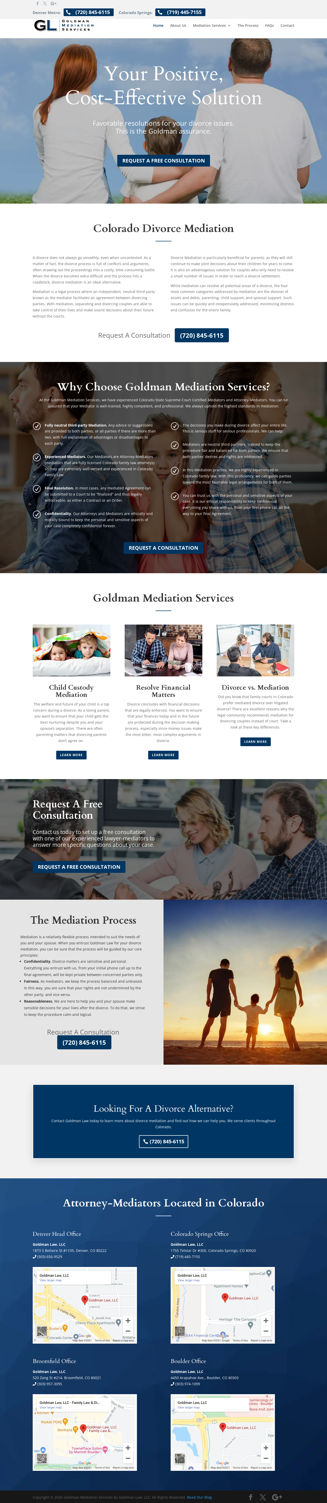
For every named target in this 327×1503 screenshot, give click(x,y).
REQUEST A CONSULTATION (163, 547)
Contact (287, 26)
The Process (248, 26)
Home (158, 26)
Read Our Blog (199, 1497)
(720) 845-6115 (202, 335)
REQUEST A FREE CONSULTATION (163, 160)
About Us (178, 26)
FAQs (269, 26)
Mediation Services (209, 26)
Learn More (71, 755)
